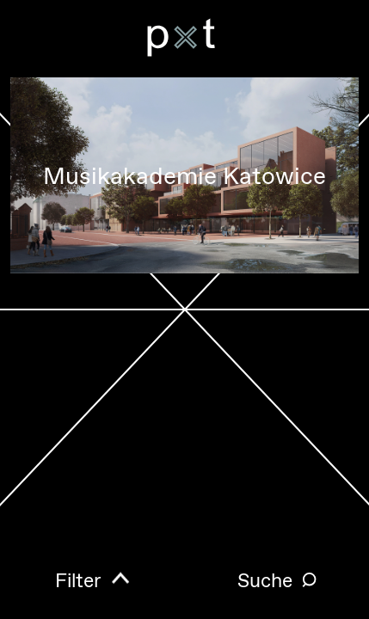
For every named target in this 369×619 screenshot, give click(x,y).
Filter (78, 580)
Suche (264, 580)
